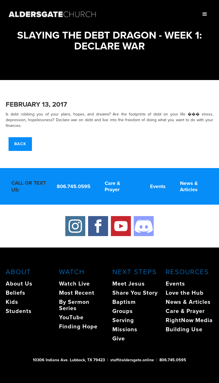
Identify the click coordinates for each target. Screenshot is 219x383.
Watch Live (74, 283)
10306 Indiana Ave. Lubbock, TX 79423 (69, 360)
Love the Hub (185, 292)
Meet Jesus (128, 283)
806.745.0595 (73, 186)
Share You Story (135, 292)
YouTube (71, 317)
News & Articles (189, 186)
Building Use (184, 329)
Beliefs (15, 292)
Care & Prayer (112, 186)
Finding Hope (78, 326)
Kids (12, 302)
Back (20, 144)
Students (19, 311)
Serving (123, 320)
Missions (124, 329)
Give (118, 338)
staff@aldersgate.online (132, 360)
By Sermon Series (74, 305)
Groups (122, 311)
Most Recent (76, 292)
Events (158, 186)
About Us (19, 283)
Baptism (124, 302)
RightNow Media (189, 320)
